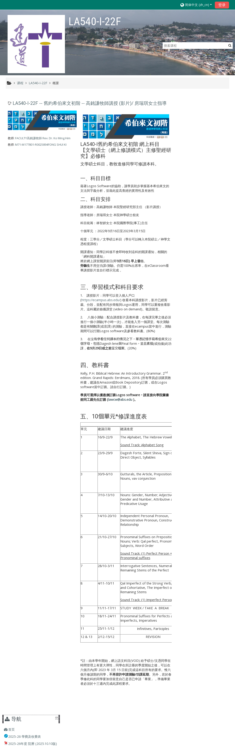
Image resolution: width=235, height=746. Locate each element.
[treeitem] (204, 106)
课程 (188, 283)
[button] (196, 4)
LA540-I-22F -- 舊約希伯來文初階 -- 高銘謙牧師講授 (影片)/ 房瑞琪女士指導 (90, 103)
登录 (222, 4)
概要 (56, 83)
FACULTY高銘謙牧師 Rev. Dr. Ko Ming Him (42, 138)
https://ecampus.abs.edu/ (100, 300)
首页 (188, 106)
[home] (36, 44)
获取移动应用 (169, 741)
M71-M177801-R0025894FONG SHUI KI (41, 145)
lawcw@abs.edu (119, 399)
